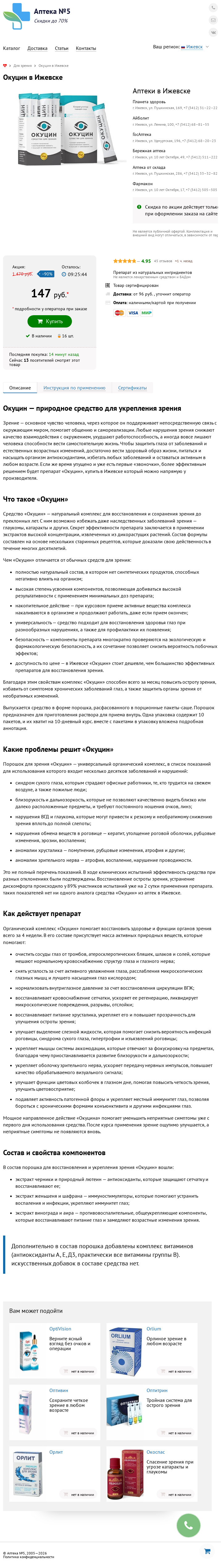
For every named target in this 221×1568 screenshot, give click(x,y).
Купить (50, 321)
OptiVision (60, 1329)
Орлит (56, 1452)
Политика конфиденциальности (28, 1556)
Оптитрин (157, 1390)
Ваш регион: (182, 46)
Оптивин (58, 1390)
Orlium (154, 1329)
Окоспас (156, 1452)
